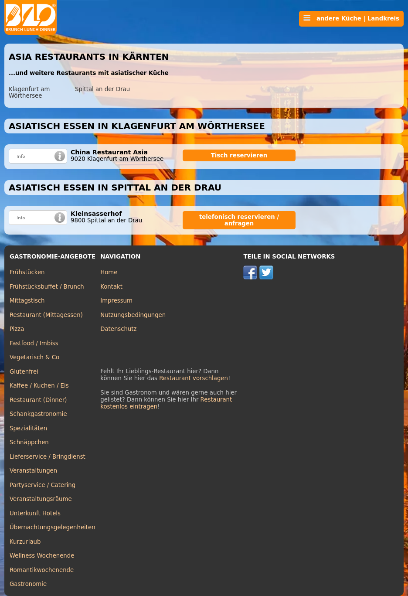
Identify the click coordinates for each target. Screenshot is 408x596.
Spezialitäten (28, 428)
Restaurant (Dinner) (38, 400)
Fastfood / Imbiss (34, 343)
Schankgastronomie (38, 414)
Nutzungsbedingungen (133, 315)
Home (108, 272)
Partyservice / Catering (42, 485)
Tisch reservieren (239, 155)
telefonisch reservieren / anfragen (239, 220)
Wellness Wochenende (42, 555)
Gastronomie (28, 584)
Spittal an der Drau (102, 89)
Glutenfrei (24, 371)
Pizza (17, 329)
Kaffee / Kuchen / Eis (39, 385)
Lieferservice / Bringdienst (47, 456)
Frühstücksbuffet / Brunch (47, 286)
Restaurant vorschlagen (193, 378)
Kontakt (111, 286)
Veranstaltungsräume (41, 499)
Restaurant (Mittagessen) (46, 315)
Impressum (116, 300)
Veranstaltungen (33, 470)
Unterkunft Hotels (35, 513)
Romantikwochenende (42, 570)
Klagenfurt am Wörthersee (29, 92)
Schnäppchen (29, 442)
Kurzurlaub (25, 541)
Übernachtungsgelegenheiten (52, 527)
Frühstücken (27, 272)
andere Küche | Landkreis (351, 18)
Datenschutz (118, 329)
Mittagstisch (27, 300)
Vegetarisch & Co (34, 357)
